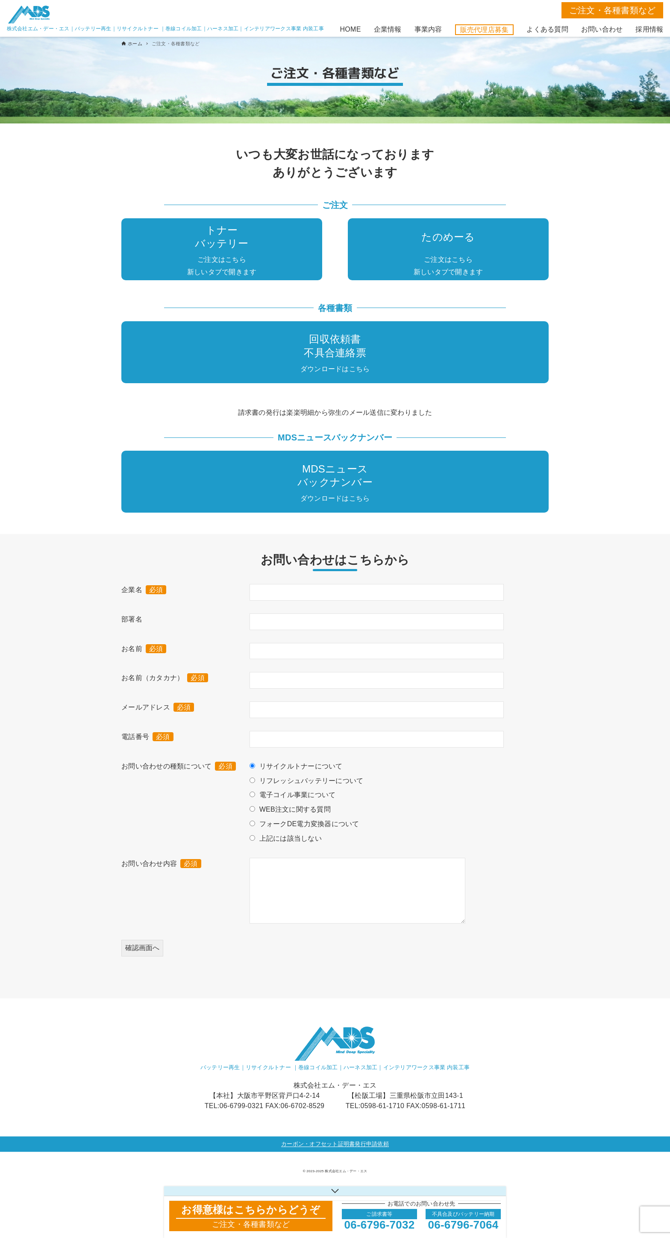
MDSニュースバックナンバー (335, 475)
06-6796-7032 (379, 1224)
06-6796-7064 (463, 1224)
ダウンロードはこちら (335, 369)
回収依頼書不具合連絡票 (335, 345)
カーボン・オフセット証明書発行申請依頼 (335, 1144)
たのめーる (448, 237)
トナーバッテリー (221, 236)
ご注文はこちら (221, 259)
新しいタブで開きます (222, 272)
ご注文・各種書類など (612, 10)
